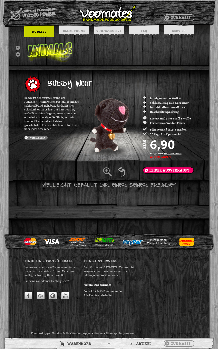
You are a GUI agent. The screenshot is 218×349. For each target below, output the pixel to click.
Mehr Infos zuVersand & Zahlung (158, 242)
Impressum (126, 333)
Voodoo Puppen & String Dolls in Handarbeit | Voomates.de (71, 13)
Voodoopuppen (82, 333)
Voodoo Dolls (60, 333)
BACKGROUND (74, 31)
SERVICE (179, 31)
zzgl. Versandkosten (173, 154)
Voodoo (99, 333)
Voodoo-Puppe (40, 333)
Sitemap (111, 333)
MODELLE (39, 32)
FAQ (144, 31)
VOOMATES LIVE (109, 31)
